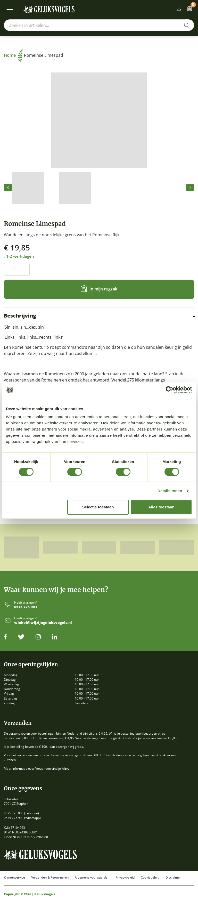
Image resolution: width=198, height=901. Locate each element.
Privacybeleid (125, 877)
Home (13, 55)
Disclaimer (173, 877)
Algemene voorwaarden (92, 877)
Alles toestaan (161, 507)
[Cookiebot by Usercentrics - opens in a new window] (169, 390)
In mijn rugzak (103, 289)
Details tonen (170, 491)
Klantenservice (14, 877)
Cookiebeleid (150, 877)
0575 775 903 (25, 607)
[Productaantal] (17, 269)
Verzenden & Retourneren (50, 877)
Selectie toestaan (98, 507)
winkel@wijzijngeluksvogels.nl (43, 623)
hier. (65, 768)
